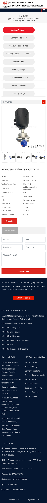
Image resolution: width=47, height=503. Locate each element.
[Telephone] (12, 247)
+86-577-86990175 (15, 474)
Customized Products (19, 77)
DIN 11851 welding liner (11, 336)
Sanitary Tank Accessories (17, 54)
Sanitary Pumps (18, 69)
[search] (43, 102)
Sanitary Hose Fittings (18, 46)
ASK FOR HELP (23, 298)
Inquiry (9, 221)
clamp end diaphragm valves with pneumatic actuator (10, 390)
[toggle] (44, 10)
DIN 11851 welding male (11, 328)
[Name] (12, 239)
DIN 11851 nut (7, 345)
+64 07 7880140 (26, 469)
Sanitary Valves (17, 30)
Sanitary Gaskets (19, 85)
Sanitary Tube (18, 62)
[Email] (35, 239)
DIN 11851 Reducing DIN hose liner (15, 349)
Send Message (23, 271)
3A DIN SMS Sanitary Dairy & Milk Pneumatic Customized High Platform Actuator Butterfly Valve (10, 368)
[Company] (35, 247)
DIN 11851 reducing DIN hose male (15, 340)
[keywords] (22, 102)
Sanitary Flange (18, 93)
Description (10, 230)
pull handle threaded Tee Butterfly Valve (17, 323)
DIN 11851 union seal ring (11, 332)
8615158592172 (20, 479)
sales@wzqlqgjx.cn (18, 490)
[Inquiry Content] (23, 259)
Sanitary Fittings (17, 38)
